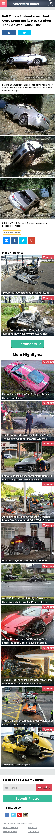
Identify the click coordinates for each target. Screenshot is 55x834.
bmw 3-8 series (12, 232)
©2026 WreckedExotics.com (17, 823)
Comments (29, 343)
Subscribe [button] (44, 787)
